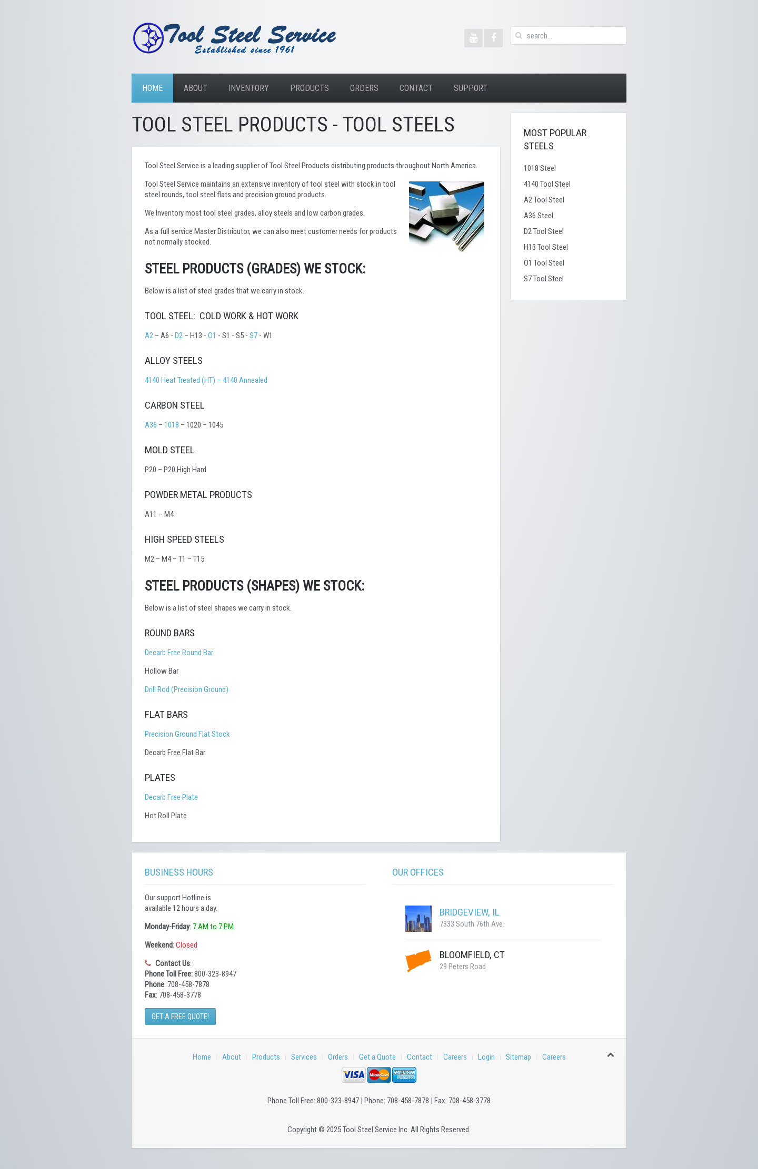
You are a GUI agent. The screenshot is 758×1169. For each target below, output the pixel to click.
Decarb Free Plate (171, 797)
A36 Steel (538, 215)
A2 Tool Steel (544, 200)
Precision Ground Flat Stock (187, 734)
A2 (149, 335)
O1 (212, 335)
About (195, 88)
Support (470, 88)
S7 (253, 335)
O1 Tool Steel (544, 263)
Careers (455, 1057)
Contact (416, 88)
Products (309, 88)
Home (152, 88)
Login (486, 1057)
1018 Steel (540, 168)
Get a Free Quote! (180, 1016)
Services (304, 1057)
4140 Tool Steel (547, 184)
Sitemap (518, 1057)
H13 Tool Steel (546, 247)
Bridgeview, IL (470, 912)
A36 (151, 425)
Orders (364, 88)
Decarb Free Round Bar (179, 652)
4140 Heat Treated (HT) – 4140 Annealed (206, 380)
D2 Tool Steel (544, 231)
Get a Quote (377, 1057)
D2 (179, 335)
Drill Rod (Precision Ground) (186, 689)
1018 (171, 425)
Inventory (248, 88)
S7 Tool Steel (544, 278)
